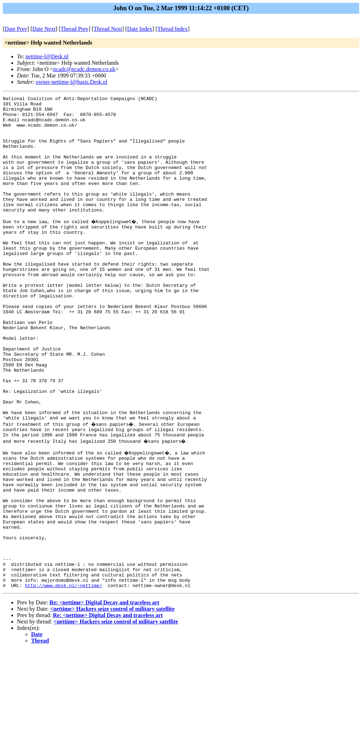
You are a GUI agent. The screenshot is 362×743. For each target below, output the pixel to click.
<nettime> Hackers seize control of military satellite (112, 702)
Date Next (44, 29)
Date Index (139, 29)
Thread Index (172, 29)
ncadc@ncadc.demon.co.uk (84, 69)
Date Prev (16, 29)
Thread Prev (74, 29)
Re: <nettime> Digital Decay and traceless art (104, 696)
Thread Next (108, 29)
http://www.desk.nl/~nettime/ (63, 678)
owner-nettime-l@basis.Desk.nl (71, 82)
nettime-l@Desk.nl (47, 56)
